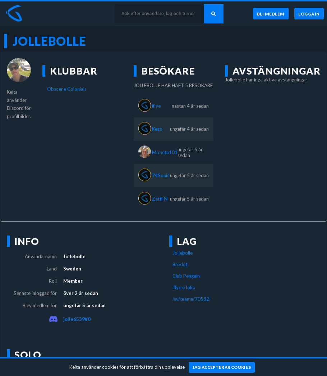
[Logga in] (309, 13)
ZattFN (159, 199)
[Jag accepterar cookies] (222, 367)
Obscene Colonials (67, 89)
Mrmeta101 (165, 152)
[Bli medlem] (271, 13)
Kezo (157, 129)
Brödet (179, 264)
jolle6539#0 (77, 319)
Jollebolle (182, 253)
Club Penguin (186, 276)
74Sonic (161, 175)
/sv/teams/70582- (191, 299)
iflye (156, 106)
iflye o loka (183, 287)
